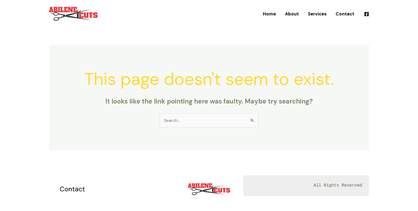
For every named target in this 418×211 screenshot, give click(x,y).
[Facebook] (366, 14)
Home (269, 14)
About (292, 14)
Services (317, 14)
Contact (345, 14)
